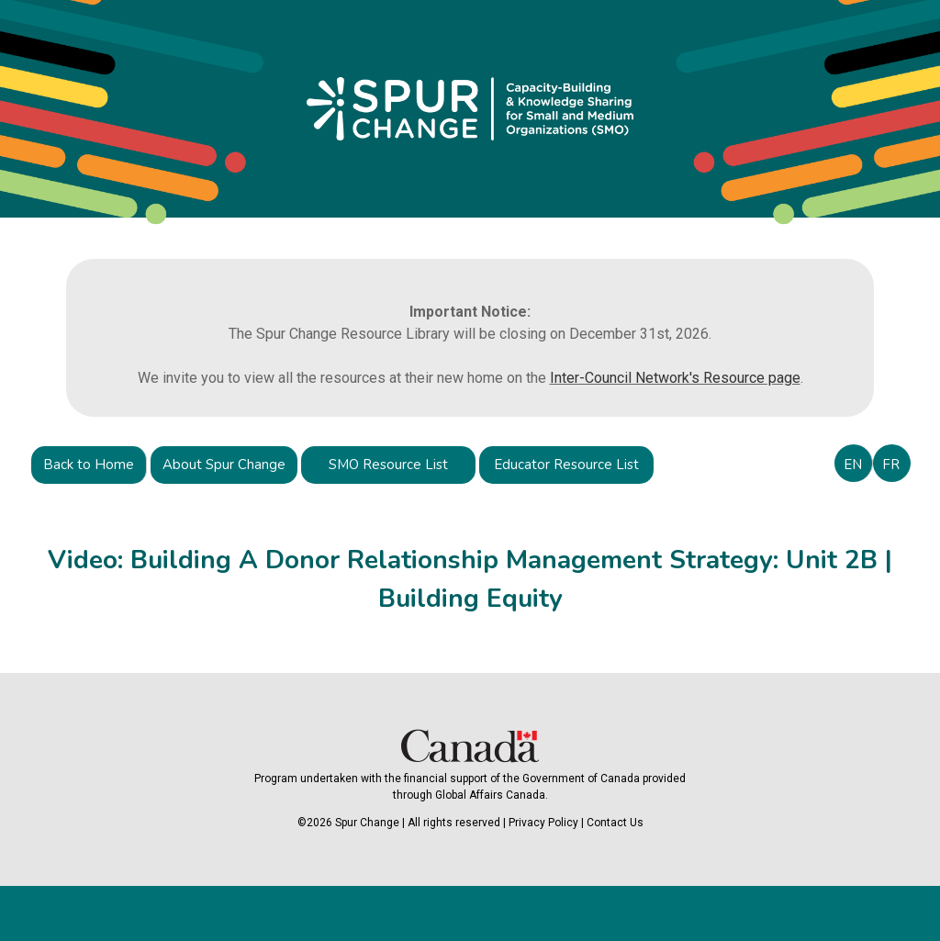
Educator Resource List (566, 464)
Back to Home (88, 464)
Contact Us (615, 822)
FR (891, 464)
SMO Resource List (388, 464)
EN (853, 464)
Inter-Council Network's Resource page (675, 377)
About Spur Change (223, 464)
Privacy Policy (543, 822)
